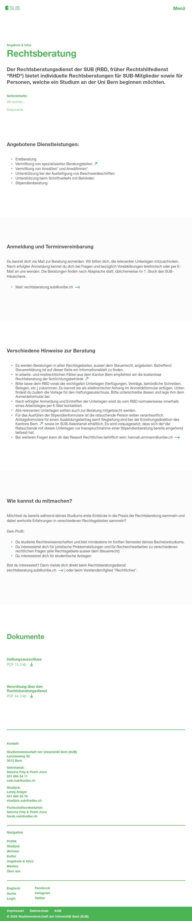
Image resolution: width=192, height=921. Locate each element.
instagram (42, 893)
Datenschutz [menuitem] (39, 911)
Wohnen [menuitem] (13, 851)
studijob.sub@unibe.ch (24, 800)
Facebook (42, 888)
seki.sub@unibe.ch (21, 780)
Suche (11, 893)
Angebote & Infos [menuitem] (20, 861)
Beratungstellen (79, 164)
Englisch (13, 888)
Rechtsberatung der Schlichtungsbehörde (49, 379)
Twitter (40, 898)
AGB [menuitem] (57, 911)
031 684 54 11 (17, 776)
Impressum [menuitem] (15, 911)
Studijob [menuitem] (13, 846)
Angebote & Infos (19, 45)
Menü (179, 8)
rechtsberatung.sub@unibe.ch (48, 287)
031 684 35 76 (17, 796)
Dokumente (15, 110)
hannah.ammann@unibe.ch (150, 437)
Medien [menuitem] (12, 866)
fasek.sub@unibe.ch (22, 816)
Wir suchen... (16, 102)
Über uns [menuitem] (13, 871)
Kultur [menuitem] (11, 856)
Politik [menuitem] (12, 841)
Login (11, 898)
